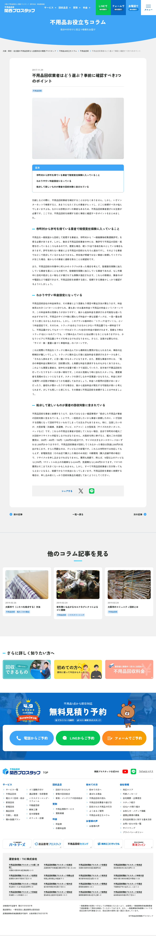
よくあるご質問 (96, 811)
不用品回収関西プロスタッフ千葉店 (128, 884)
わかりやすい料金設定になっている (53, 180)
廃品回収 (10, 811)
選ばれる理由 (95, 794)
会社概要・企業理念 (132, 799)
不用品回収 (84, 51)
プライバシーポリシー (133, 833)
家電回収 (10, 807)
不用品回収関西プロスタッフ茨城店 (23, 893)
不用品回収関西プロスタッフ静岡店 (93, 893)
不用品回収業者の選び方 (100, 803)
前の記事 (16, 514)
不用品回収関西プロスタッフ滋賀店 (23, 876)
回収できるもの (63, 790)
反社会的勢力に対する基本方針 (137, 820)
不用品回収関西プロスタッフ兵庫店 (58, 865)
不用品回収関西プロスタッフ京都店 (93, 865)
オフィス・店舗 (36, 819)
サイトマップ (129, 828)
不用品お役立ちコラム (68, 51)
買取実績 (60, 814)
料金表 (59, 825)
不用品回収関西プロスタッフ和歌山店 (59, 876)
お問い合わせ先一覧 (132, 824)
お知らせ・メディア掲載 (134, 811)
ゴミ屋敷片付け (36, 790)
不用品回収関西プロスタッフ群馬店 (93, 884)
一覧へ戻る (78, 514)
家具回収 (10, 803)
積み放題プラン (13, 820)
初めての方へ (95, 790)
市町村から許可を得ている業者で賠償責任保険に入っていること (68, 174)
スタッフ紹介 (129, 803)
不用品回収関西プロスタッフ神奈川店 (129, 876)
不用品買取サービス (65, 809)
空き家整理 (34, 814)
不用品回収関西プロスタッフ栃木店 (58, 884)
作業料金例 (61, 829)
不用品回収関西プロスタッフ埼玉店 (23, 884)
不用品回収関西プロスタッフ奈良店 (128, 865)
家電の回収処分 (63, 794)
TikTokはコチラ (146, 772)
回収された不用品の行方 (100, 807)
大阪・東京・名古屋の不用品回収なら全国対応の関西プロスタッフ (29, 51)
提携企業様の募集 (131, 816)
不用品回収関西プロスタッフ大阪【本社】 (24, 866)
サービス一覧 (12, 790)
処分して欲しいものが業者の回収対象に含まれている (62, 186)
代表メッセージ (130, 794)
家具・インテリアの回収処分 (69, 799)
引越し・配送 (12, 816)
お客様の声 (94, 826)
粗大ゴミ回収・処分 (15, 799)
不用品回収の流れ (97, 799)
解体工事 (33, 810)
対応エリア (128, 790)
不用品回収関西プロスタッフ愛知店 (58, 893)
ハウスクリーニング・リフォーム (39, 800)
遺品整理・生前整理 (38, 794)
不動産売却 (34, 806)
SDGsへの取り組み (131, 807)
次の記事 (140, 514)
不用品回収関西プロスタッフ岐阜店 (128, 893)
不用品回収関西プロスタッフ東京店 (93, 876)
